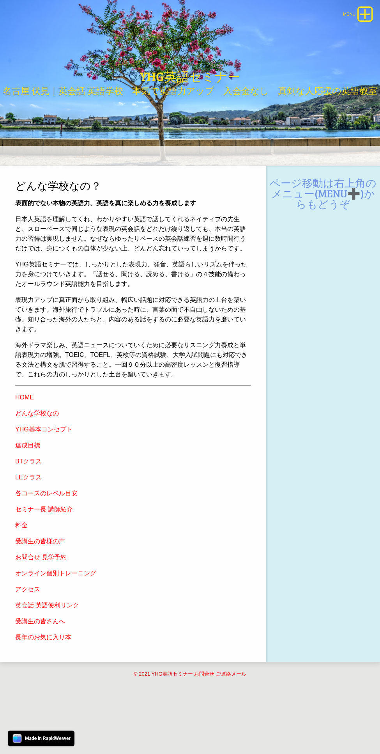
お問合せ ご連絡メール (220, 723)
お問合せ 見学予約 (41, 606)
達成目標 (27, 494)
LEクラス (28, 526)
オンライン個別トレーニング (55, 622)
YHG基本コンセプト (43, 478)
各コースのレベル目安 (46, 542)
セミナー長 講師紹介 (44, 558)
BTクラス (28, 510)
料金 (21, 574)
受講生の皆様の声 (40, 590)
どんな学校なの (37, 462)
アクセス (27, 638)
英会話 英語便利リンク (47, 654)
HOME (24, 446)
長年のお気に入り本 (43, 686)
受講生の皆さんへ (40, 670)
